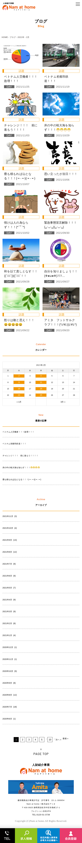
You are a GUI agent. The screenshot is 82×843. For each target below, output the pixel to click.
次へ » (58, 739)
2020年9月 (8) (9, 683)
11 (41, 382)
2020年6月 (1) (9, 719)
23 (19, 395)
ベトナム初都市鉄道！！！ (14, 444)
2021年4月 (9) (9, 600)
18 (41, 389)
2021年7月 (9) (9, 564)
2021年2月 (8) (9, 623)
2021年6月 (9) (9, 576)
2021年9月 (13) (10, 540)
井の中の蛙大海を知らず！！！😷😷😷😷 (21, 467)
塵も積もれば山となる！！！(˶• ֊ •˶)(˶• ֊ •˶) (22, 479)
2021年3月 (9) (9, 611)
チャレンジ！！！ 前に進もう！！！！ (20, 455)
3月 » (63, 402)
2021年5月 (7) (9, 588)
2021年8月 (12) (10, 552)
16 (19, 389)
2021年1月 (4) (9, 635)
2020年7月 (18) (10, 707)
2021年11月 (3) (10, 516)
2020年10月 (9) (10, 671)
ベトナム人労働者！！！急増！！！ (18, 432)
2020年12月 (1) (10, 647)
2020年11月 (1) (10, 659)
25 (41, 395)
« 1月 (19, 402)
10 (50, 739)
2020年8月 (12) (10, 695)
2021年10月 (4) (10, 528)
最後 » (65, 738)
